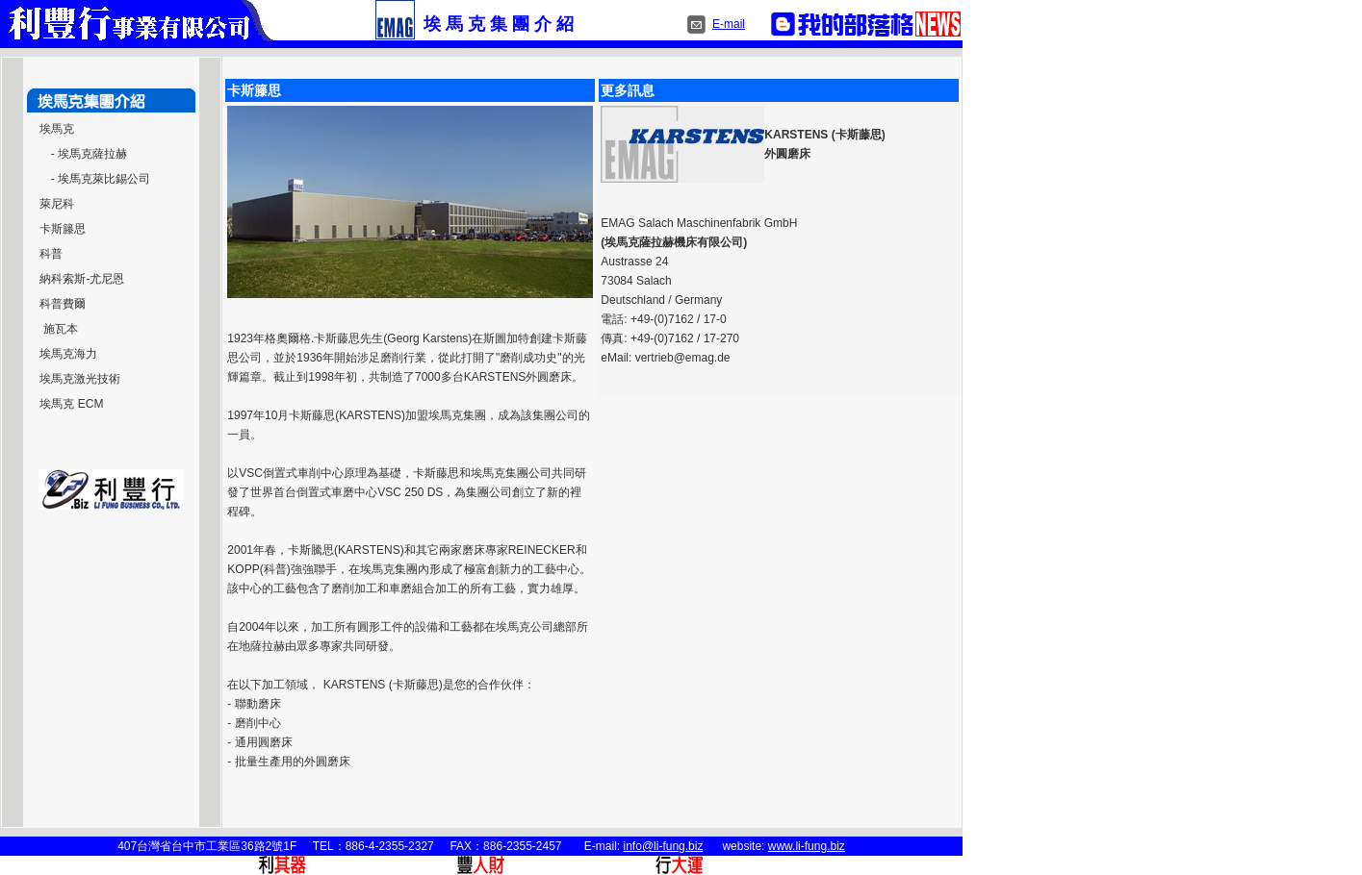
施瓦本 (58, 329)
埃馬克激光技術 (79, 379)
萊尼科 (56, 204)
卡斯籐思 (62, 229)
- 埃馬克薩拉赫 (89, 154)
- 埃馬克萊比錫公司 (100, 179)
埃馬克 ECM (71, 404)
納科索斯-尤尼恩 (81, 279)
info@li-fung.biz (664, 846)
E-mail (728, 24)
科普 (51, 254)
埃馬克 (56, 129)
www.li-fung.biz (806, 846)
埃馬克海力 (68, 354)
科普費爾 (62, 304)
